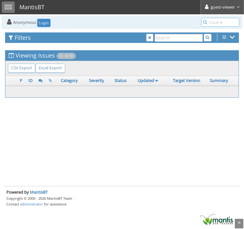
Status (120, 80)
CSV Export (21, 68)
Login (44, 22)
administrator (31, 204)
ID (30, 80)
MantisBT (39, 192)
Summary (219, 80)
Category (69, 80)
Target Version (186, 80)
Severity (96, 80)
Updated (146, 80)
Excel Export (50, 68)
